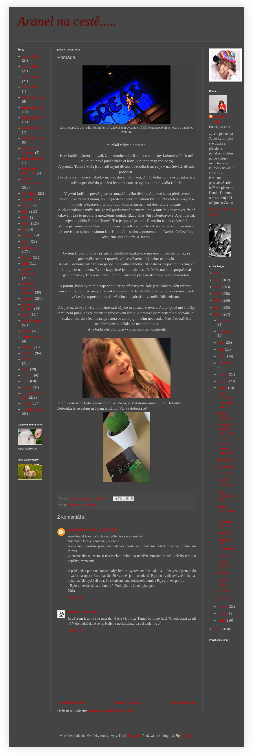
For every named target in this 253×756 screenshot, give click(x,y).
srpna (223, 356)
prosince (225, 320)
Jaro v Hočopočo (226, 495)
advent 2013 (30, 56)
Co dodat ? (225, 473)
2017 (218, 287)
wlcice (72, 612)
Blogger (187, 735)
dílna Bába (29, 193)
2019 (218, 273)
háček (26, 223)
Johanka (27, 235)
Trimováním (226, 555)
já (23, 229)
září (222, 349)
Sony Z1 (28, 353)
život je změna (32, 409)
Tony (25, 381)
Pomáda (223, 573)
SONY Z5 (29, 359)
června (224, 374)
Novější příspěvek (71, 702)
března (224, 606)
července (225, 363)
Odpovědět (75, 597)
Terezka (27, 375)
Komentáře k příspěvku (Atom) (110, 711)
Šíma (25, 369)
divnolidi (28, 199)
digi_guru (134, 735)
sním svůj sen (31, 337)
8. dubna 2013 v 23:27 (103, 529)
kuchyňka (29, 247)
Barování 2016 (32, 138)
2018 (218, 280)
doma (26, 205)
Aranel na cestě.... (220, 119)
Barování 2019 (32, 158)
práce (26, 314)
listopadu (225, 331)
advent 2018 (30, 87)
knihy (26, 241)
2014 (218, 307)
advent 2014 (30, 66)
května (224, 381)
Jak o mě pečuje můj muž (225, 448)
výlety (26, 403)
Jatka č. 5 (224, 598)
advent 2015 (30, 77)
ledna (223, 620)
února (223, 613)
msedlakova (77, 529)
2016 (218, 293)
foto (25, 217)
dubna (223, 388)
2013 (218, 314)
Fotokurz (224, 591)
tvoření (27, 387)
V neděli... (225, 533)
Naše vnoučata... (226, 511)
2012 (218, 629)
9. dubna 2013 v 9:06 (93, 612)
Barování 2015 (32, 128)
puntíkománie (31, 320)
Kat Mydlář (226, 459)
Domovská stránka (128, 702)
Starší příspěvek (183, 702)
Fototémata (226, 466)
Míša (82, 505)
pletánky (28, 298)
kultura (72, 505)
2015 (218, 300)
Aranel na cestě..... (67, 21)
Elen (25, 211)
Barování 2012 (32, 97)
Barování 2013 (32, 107)
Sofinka (27, 347)
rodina (91, 505)
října (222, 342)
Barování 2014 (32, 117)
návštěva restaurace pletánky (29, 288)
